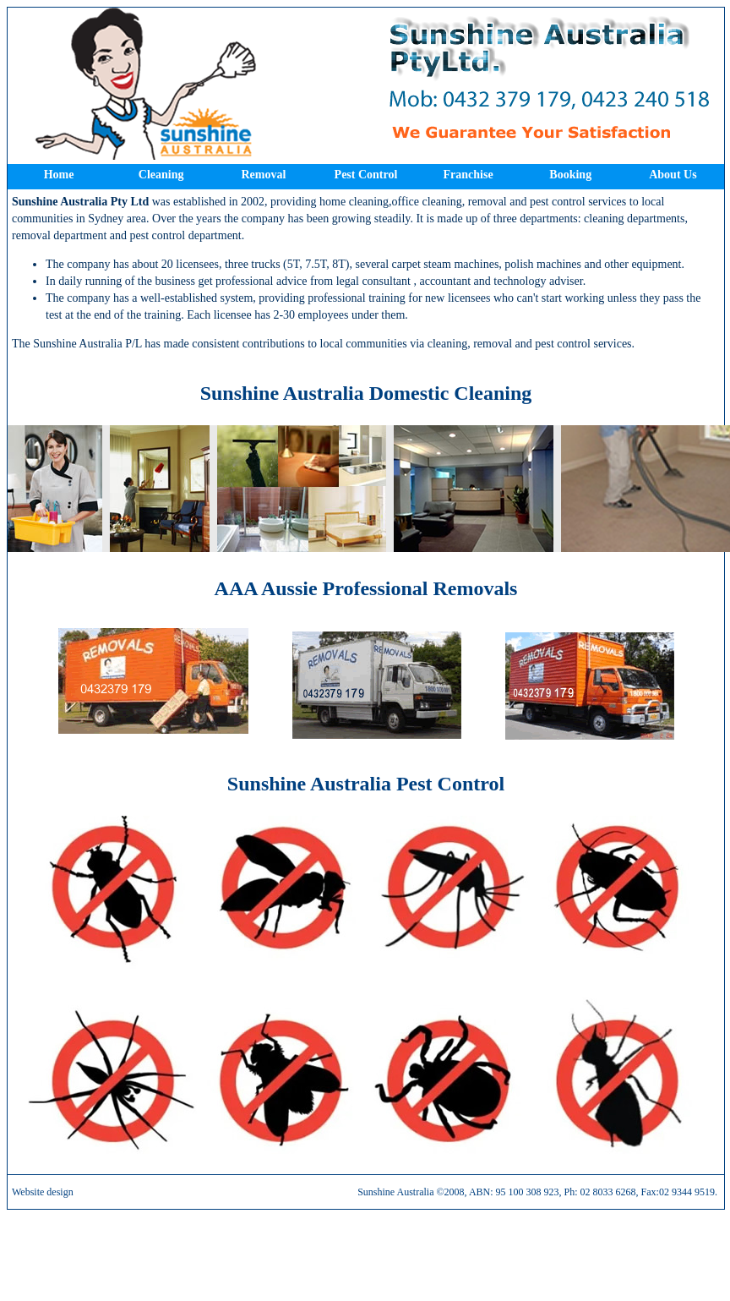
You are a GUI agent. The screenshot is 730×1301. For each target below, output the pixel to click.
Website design (43, 1192)
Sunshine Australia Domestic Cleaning (366, 393)
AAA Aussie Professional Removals (366, 588)
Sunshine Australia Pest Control (365, 784)
